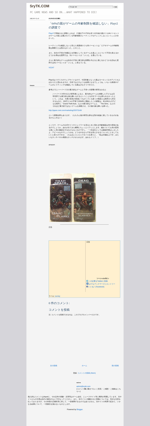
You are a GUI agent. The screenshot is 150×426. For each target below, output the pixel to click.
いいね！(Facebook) (95, 287)
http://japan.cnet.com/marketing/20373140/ (65, 110)
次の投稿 (53, 366)
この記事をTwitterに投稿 (97, 281)
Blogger (80, 409)
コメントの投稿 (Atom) (87, 373)
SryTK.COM (39, 6)
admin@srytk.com (83, 386)
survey (57, 296)
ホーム (84, 366)
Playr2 (51, 33)
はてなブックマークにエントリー (100, 284)
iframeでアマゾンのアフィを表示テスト (37, 97)
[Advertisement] (84, 232)
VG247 (51, 68)
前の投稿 (115, 366)
